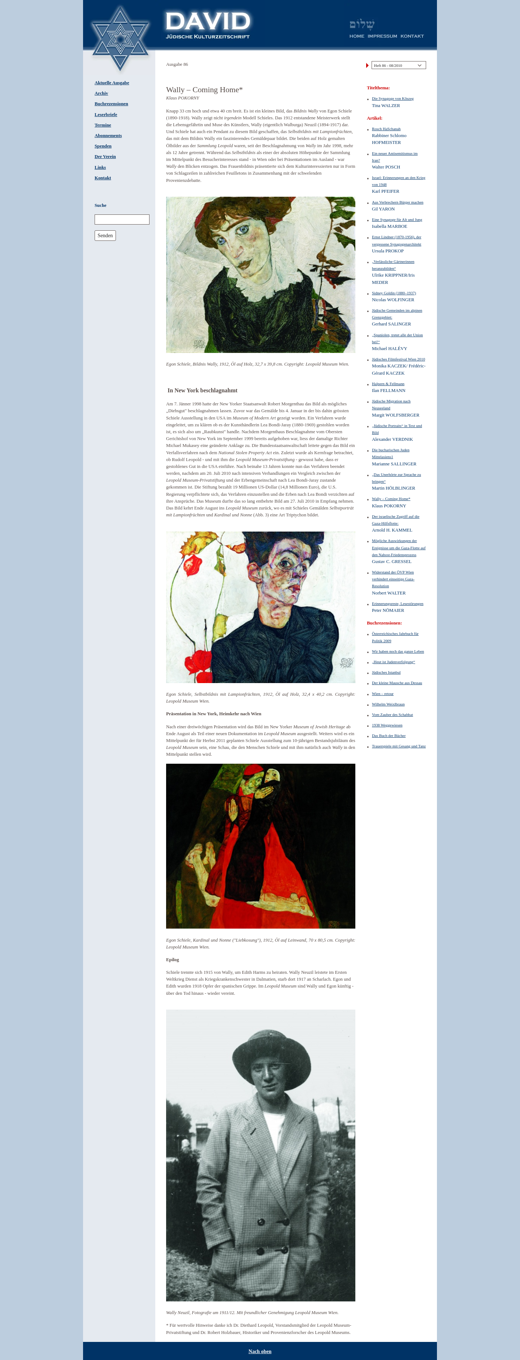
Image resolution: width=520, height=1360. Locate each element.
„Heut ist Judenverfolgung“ (393, 662)
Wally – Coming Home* (391, 498)
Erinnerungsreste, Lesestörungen (398, 603)
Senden (105, 235)
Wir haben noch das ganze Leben (398, 651)
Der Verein (105, 156)
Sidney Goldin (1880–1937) (394, 293)
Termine (103, 125)
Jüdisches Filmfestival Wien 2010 (398, 359)
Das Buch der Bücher (389, 735)
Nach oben (259, 1351)
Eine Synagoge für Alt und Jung (397, 219)
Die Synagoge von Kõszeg (393, 98)
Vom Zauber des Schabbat (392, 714)
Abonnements (108, 135)
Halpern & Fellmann (388, 383)
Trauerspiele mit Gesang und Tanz (399, 746)
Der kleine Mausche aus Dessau (397, 683)
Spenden (103, 146)
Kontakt (103, 177)
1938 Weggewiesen (387, 725)
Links (100, 167)
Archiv (101, 93)
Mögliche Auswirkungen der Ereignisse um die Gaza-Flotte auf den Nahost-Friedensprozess (399, 547)
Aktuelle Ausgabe (112, 82)
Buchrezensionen (111, 103)
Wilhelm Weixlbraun (388, 704)
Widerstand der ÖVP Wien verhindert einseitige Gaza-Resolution (393, 579)
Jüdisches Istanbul (386, 672)
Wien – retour (383, 693)
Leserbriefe (106, 114)
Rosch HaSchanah (386, 129)
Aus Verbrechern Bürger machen (397, 202)
